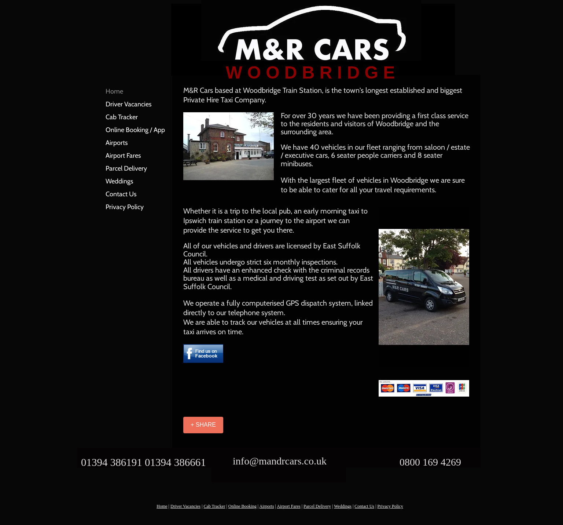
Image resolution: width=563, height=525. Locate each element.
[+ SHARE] (203, 425)
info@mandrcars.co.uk (280, 461)
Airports (117, 143)
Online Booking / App (135, 130)
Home (114, 91)
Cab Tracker (122, 117)
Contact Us (121, 194)
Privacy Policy (125, 207)
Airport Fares (123, 156)
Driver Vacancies (128, 104)
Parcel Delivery (126, 168)
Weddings (119, 181)
